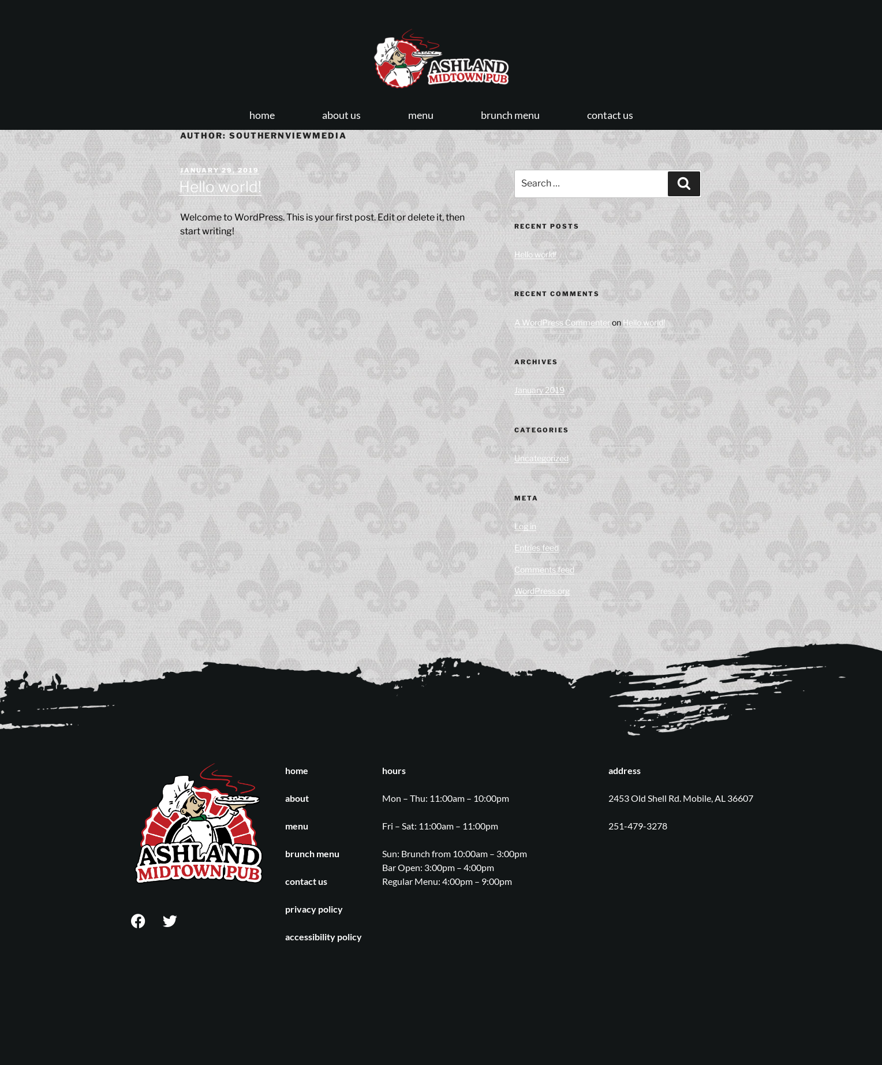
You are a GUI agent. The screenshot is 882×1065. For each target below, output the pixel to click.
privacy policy (314, 908)
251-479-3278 (637, 825)
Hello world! (220, 187)
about (297, 798)
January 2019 (539, 390)
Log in (525, 526)
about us (341, 115)
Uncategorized (541, 458)
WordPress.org (542, 591)
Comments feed (544, 569)
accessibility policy (323, 936)
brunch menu (510, 115)
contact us (610, 115)
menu (420, 115)
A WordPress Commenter (562, 322)
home (262, 115)
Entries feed (536, 547)
